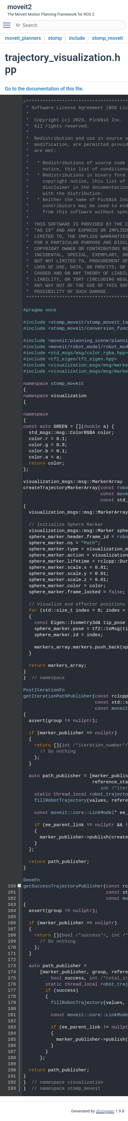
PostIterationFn (44, 690)
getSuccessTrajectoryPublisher (63, 886)
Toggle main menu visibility (8, 22)
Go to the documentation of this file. (44, 89)
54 (9, 396)
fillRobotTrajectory (60, 800)
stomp (55, 38)
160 (9, 886)
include (77, 38)
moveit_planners (23, 38)
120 (9, 696)
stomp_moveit (107, 38)
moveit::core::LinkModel (82, 812)
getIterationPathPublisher (57, 696)
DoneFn (31, 880)
